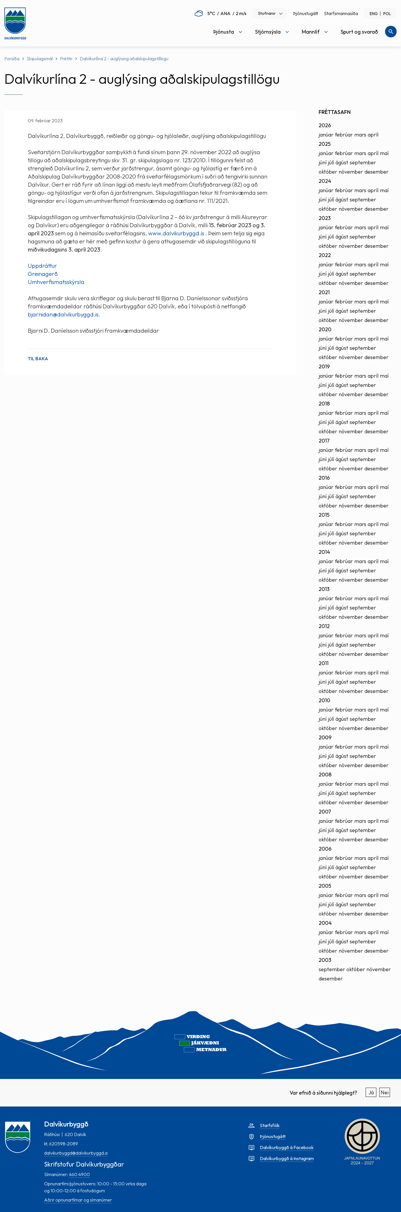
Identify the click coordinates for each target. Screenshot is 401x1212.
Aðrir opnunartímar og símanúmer (78, 1200)
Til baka (38, 358)
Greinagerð (43, 273)
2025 (325, 144)
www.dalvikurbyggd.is (176, 233)
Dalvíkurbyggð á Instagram (287, 1158)
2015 (324, 515)
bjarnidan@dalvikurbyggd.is (63, 314)
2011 (324, 663)
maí (384, 153)
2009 (325, 737)
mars (360, 134)
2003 (325, 960)
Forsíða (11, 58)
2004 (325, 923)
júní (322, 162)
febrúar (344, 134)
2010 (324, 700)
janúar (326, 134)
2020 (325, 329)
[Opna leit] (391, 31)
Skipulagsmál (40, 58)
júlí (331, 162)
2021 (324, 292)
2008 (325, 774)
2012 (324, 626)
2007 (325, 811)
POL (387, 13)
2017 (324, 440)
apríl (373, 134)
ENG (374, 13)
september (363, 162)
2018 (324, 403)
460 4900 (79, 1174)
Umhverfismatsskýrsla (56, 281)
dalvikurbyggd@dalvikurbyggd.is (76, 1153)
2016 (324, 477)
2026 (325, 125)
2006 (325, 848)
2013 (324, 589)
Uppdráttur (43, 265)
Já (371, 1092)
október (328, 171)
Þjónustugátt (305, 13)
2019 (324, 366)
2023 (325, 218)
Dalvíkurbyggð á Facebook (287, 1147)
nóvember (351, 171)
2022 (325, 255)
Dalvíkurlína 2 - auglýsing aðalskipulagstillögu (124, 58)
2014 (324, 552)
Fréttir (66, 58)
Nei (385, 1092)
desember (376, 171)
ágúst (341, 162)
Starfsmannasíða (341, 13)
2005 (325, 885)
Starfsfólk (270, 1125)
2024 (325, 181)
